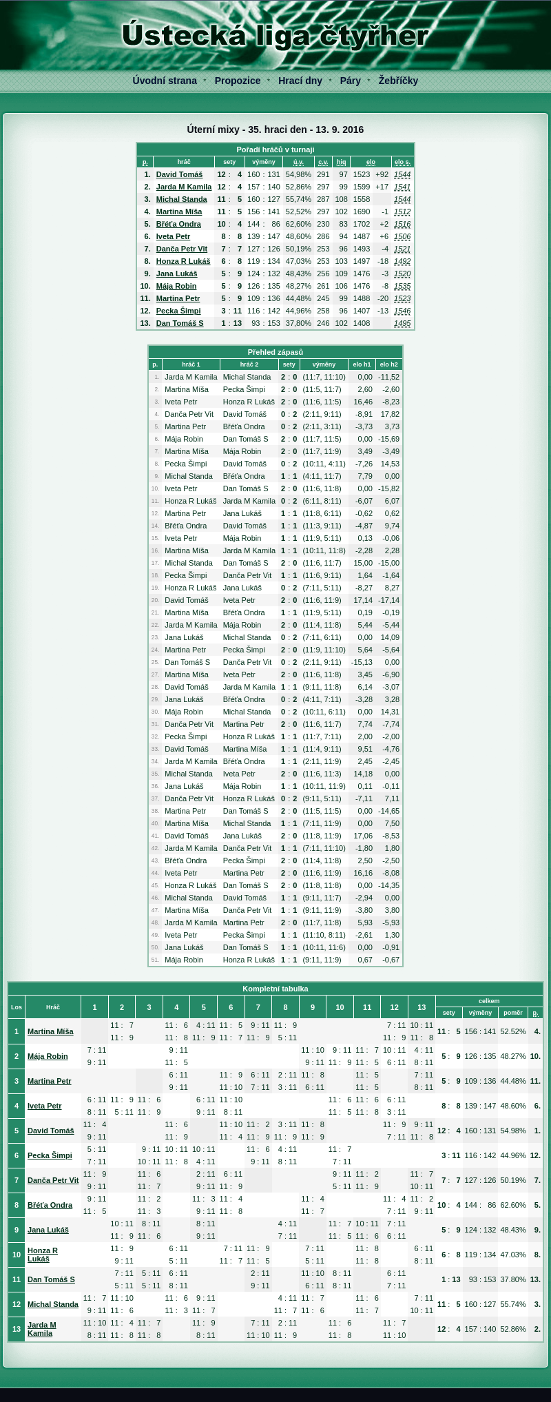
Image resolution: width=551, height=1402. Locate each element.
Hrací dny (300, 80)
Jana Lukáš (177, 273)
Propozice (238, 80)
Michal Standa (181, 199)
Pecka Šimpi (178, 311)
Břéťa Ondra (178, 224)
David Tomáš (179, 174)
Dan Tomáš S (180, 323)
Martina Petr (178, 298)
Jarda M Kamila (184, 187)
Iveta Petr (173, 236)
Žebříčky (399, 80)
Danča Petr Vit (181, 249)
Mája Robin (176, 286)
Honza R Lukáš (183, 261)
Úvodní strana (165, 80)
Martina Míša (179, 211)
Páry (350, 80)
